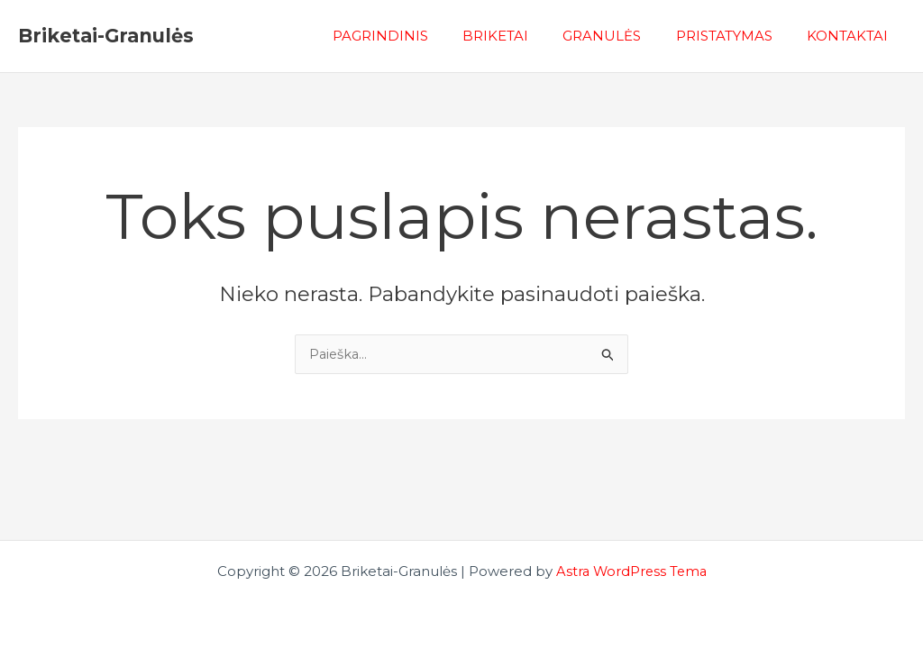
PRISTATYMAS (735, 35)
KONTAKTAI (850, 35)
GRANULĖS (620, 35)
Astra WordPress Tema (630, 571)
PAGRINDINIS (414, 35)
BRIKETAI (521, 35)
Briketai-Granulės (106, 35)
